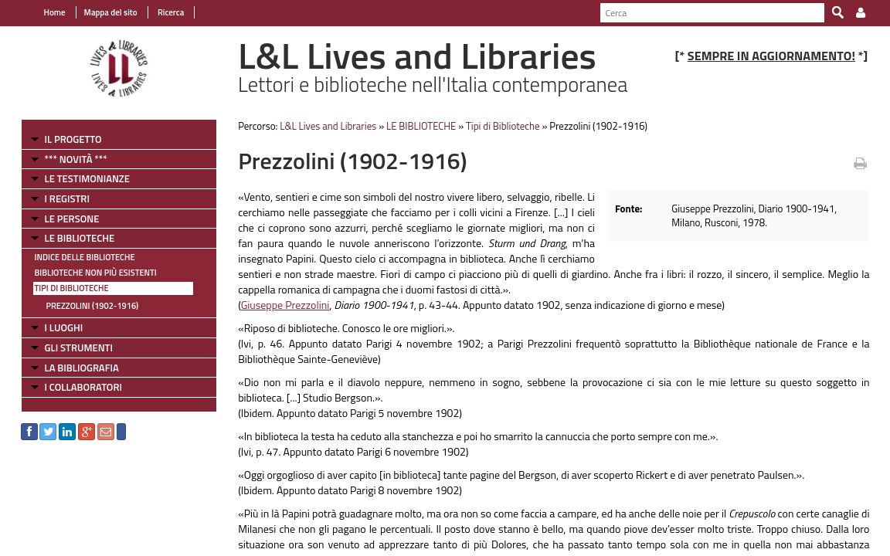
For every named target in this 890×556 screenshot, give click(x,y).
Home (45, 12)
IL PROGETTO (64, 139)
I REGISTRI (58, 198)
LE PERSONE (63, 218)
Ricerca (161, 12)
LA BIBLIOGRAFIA (73, 367)
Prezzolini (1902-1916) (83, 306)
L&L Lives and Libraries (324, 126)
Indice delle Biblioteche (75, 257)
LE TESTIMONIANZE (78, 178)
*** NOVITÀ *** (67, 159)
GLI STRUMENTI (70, 347)
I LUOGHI (55, 327)
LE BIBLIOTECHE (71, 238)
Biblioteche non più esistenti (86, 272)
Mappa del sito (101, 12)
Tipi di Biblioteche (62, 288)
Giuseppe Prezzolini (280, 305)
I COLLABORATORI (74, 387)
